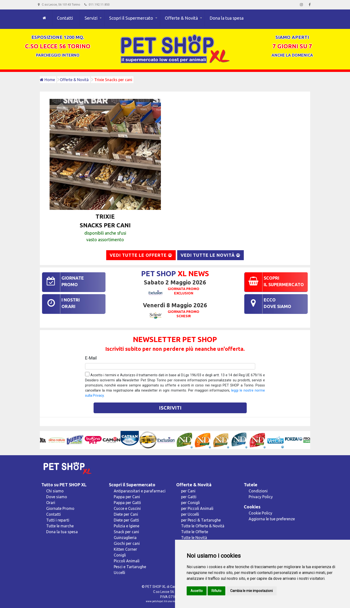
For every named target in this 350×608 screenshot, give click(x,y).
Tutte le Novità (194, 537)
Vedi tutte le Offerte (141, 255)
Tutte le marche (60, 526)
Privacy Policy (261, 497)
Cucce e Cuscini (127, 508)
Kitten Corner (125, 549)
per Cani (188, 491)
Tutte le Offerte (194, 532)
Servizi (91, 18)
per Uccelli (190, 514)
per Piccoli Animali (197, 508)
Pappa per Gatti (127, 502)
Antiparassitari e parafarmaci (140, 491)
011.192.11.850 (97, 4)
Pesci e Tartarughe (130, 567)
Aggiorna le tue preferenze (272, 519)
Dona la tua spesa (227, 18)
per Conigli (190, 502)
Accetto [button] (197, 591)
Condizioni (258, 491)
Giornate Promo (60, 508)
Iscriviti (170, 408)
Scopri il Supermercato (131, 18)
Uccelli (119, 572)
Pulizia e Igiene (126, 526)
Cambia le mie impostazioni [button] (251, 591)
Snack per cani (126, 532)
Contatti (65, 18)
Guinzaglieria (125, 537)
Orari (50, 502)
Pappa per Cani (127, 497)
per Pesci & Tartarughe (201, 520)
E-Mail (91, 357)
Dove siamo (56, 497)
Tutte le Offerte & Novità (202, 526)
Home (47, 79)
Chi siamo (55, 491)
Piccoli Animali (127, 561)
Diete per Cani (126, 514)
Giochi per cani (127, 543)
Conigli (120, 555)
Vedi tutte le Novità (210, 255)
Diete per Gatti (126, 520)
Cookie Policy (260, 513)
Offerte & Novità (181, 18)
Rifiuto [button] (216, 591)
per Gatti (188, 497)
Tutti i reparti (57, 520)
